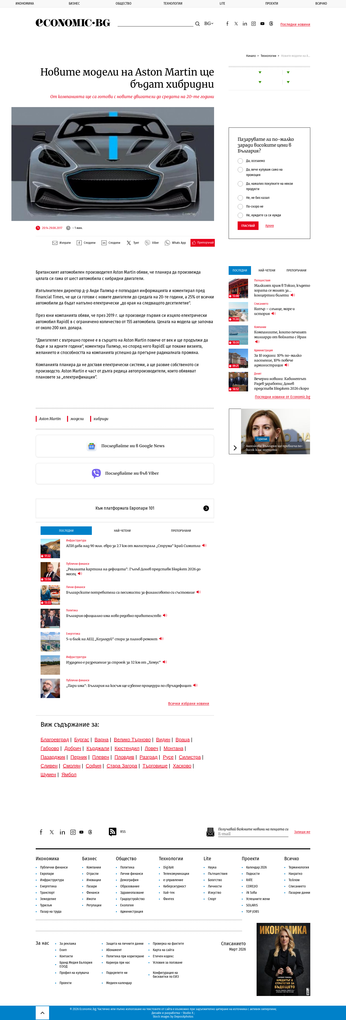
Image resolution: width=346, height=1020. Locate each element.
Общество (123, 3)
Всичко (321, 3)
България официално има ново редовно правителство (116, 615)
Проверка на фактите (168, 944)
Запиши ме (302, 832)
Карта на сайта (163, 950)
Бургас (81, 739)
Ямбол (69, 774)
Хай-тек (169, 893)
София (93, 765)
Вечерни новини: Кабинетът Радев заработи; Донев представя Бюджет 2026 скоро (281, 384)
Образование (129, 886)
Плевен (100, 757)
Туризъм (262, 439)
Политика (72, 610)
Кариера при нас (118, 963)
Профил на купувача (74, 973)
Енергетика (73, 633)
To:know (294, 880)
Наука (212, 867)
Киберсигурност (174, 886)
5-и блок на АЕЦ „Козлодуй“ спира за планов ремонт (115, 639)
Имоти (91, 899)
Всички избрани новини (188, 704)
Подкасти (253, 874)
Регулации (94, 905)
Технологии (173, 3)
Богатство (215, 880)
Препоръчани (181, 530)
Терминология (299, 867)
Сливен (49, 765)
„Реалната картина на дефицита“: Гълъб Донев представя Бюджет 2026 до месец (133, 571)
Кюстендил (127, 748)
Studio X (188, 1013)
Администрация (263, 350)
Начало (251, 56)
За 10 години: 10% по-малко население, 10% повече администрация (278, 360)
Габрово (50, 748)
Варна (102, 739)
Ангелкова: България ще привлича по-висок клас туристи (274, 448)
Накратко (295, 874)
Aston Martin (50, 418)
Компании (260, 327)
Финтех (168, 899)
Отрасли (92, 874)
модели (77, 418)
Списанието (261, 303)
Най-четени (122, 530)
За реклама (68, 944)
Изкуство (214, 893)
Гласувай (248, 226)
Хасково (182, 765)
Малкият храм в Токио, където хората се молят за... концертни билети (282, 290)
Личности (215, 886)
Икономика (25, 3)
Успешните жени (258, 899)
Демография (129, 880)
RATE (249, 880)
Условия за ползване (167, 963)
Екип (63, 950)
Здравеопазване (132, 893)
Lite (222, 3)
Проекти (271, 3)
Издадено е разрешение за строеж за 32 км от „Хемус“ (116, 662)
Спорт (212, 899)
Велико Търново (132, 739)
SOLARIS (252, 905)
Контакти (66, 956)
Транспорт (47, 893)
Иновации (93, 880)
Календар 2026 (256, 867)
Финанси (92, 893)
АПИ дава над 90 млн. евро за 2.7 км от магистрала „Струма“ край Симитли (136, 545)
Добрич (72, 748)
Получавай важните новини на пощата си (253, 829)
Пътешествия (262, 280)
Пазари (91, 886)
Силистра (190, 757)
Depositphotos (183, 1016)
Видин (163, 739)
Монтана (173, 748)
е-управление (173, 880)
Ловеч (151, 748)
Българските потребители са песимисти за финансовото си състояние (133, 592)
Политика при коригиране (125, 956)
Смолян (71, 765)
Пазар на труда (50, 912)
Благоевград (55, 739)
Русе (168, 757)
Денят (257, 373)
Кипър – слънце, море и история (274, 311)
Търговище (155, 765)
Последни (66, 530)
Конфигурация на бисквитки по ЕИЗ (166, 975)
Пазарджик (53, 757)
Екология (127, 905)
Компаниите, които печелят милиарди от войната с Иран (280, 337)
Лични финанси (75, 587)
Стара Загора (122, 765)
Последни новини (295, 24)
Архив (269, 226)
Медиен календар (119, 983)
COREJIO (252, 886)
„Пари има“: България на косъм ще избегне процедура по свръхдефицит (132, 685)
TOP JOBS (252, 912)
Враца (183, 739)
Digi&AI (168, 867)
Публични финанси (77, 563)
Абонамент (114, 950)
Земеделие (48, 899)
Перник (78, 757)
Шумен (48, 774)
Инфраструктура (76, 540)
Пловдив (124, 757)
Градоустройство (132, 899)
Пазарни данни (299, 893)
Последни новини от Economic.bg (282, 397)
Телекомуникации (176, 874)
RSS (117, 832)
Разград (148, 757)
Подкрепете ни (117, 973)
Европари (47, 874)
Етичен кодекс (163, 956)
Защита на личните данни (125, 944)
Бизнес (74, 3)
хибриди (101, 418)
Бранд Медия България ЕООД (76, 965)
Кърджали (97, 748)
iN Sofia (251, 893)
